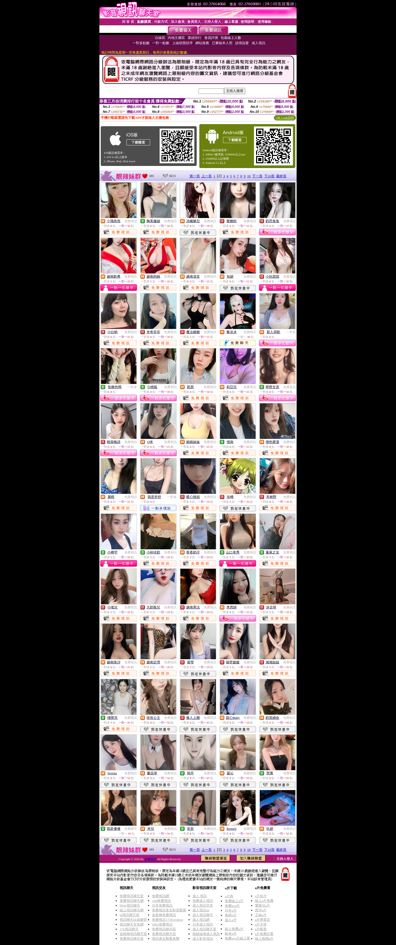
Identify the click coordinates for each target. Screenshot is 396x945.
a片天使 (261, 924)
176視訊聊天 (129, 929)
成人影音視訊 (202, 939)
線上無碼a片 (264, 939)
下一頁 (257, 176)
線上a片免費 (264, 901)
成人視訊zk (200, 910)
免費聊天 (249, 332)
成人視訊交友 (202, 905)
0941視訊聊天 (130, 905)
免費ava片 (232, 906)
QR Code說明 (285, 118)
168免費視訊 (161, 901)
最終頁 (281, 176)
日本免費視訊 (162, 905)
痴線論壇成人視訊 (206, 934)
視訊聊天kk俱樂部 (133, 920)
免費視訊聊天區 (164, 929)
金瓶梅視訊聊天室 (133, 934)
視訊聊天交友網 (132, 924)
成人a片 (231, 920)
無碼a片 (231, 915)
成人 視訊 (199, 896)
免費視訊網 (160, 896)
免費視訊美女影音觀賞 (169, 910)
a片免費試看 (264, 934)
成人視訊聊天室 (204, 929)
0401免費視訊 (162, 924)
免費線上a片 (234, 901)
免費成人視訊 (202, 901)
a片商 (229, 896)
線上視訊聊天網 (132, 910)
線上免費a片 (234, 929)
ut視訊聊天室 (129, 915)
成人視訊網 (201, 920)
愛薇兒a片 (262, 905)
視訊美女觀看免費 (165, 939)
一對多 (291, 332)
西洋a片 (261, 910)
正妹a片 (261, 915)
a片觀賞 (261, 929)
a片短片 (261, 896)
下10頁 (269, 176)
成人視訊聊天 (202, 915)
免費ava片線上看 (237, 938)
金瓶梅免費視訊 (164, 915)
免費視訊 (130, 221)
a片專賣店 (262, 920)
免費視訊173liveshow (167, 920)
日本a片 (231, 910)
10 (249, 176)
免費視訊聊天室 (132, 896)
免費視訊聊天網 (132, 901)
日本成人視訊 (202, 924)
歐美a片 (231, 934)
